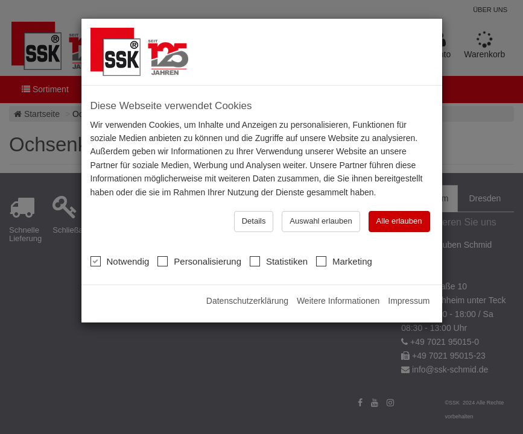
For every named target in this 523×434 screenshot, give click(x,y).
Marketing (344, 261)
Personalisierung (199, 261)
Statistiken (279, 261)
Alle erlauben (399, 220)
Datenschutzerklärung (247, 301)
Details (254, 220)
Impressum (408, 301)
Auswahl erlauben (321, 220)
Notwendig (120, 261)
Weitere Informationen (338, 301)
